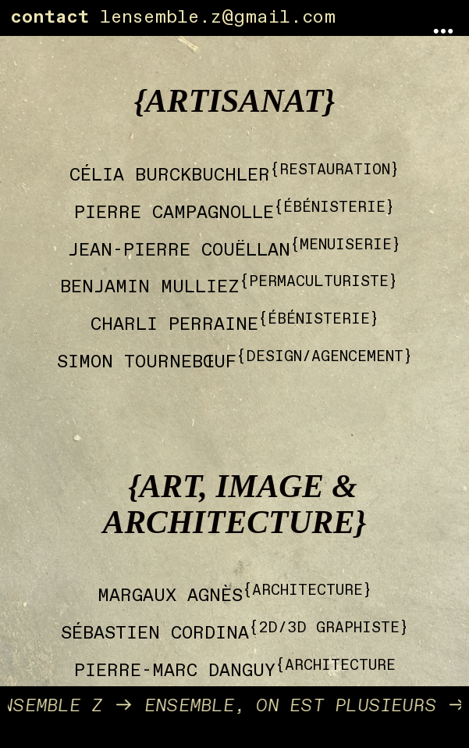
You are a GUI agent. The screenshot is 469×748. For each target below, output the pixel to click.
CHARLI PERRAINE (174, 324)
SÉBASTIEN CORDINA (155, 633)
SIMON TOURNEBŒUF (146, 362)
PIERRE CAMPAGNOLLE (174, 212)
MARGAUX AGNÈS (170, 595)
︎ (443, 31)
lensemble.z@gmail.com (218, 17)
